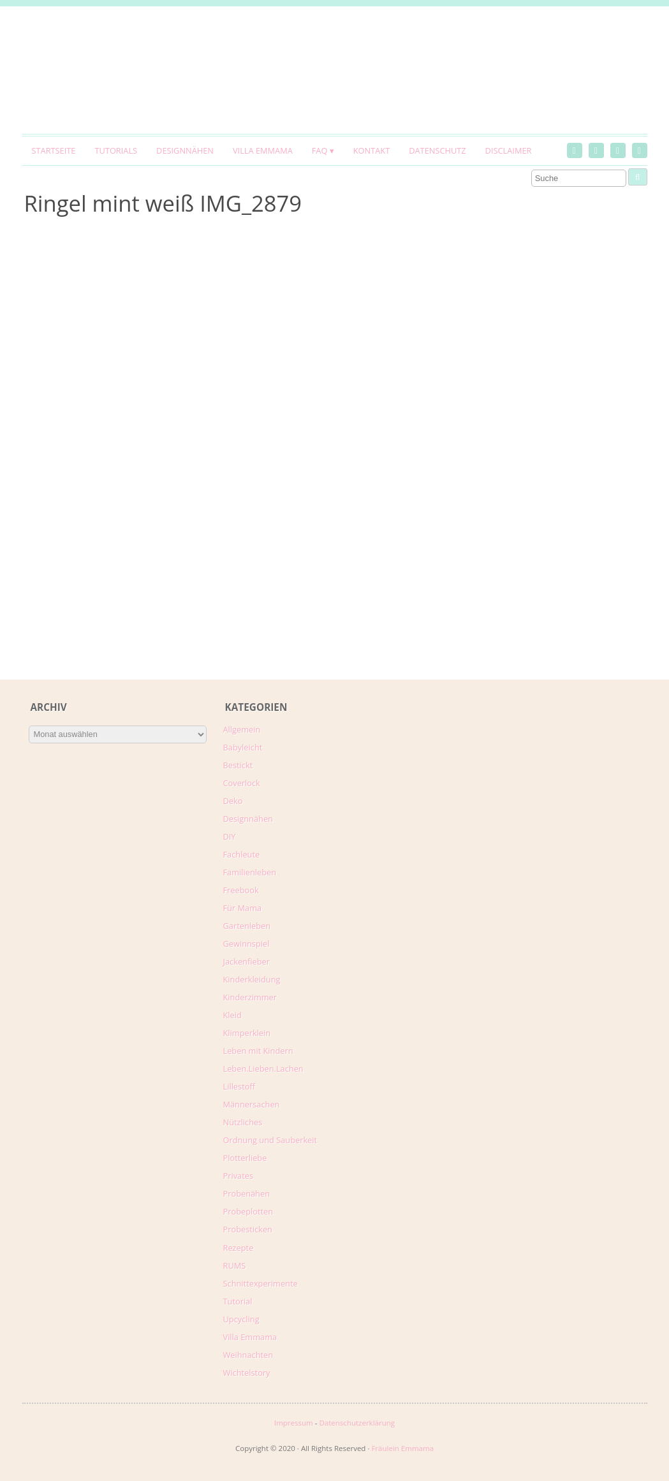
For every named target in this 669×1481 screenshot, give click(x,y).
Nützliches (243, 1122)
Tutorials (115, 150)
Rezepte (238, 1247)
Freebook (241, 890)
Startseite (54, 150)
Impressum (293, 1422)
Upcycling (241, 1319)
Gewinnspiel (246, 943)
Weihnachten (248, 1355)
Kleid (232, 1015)
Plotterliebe (245, 1158)
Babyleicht (243, 747)
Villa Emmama (263, 150)
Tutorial (238, 1301)
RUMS (234, 1265)
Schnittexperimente (260, 1283)
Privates (238, 1175)
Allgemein (242, 729)
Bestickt (238, 765)
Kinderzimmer (250, 997)
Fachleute (241, 854)
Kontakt (371, 150)
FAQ (320, 150)
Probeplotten (248, 1211)
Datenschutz (437, 150)
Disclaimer (508, 150)
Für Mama (242, 908)
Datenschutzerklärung (357, 1422)
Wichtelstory (246, 1372)
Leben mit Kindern (258, 1050)
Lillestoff (239, 1086)
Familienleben (250, 872)
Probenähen (246, 1193)
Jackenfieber (246, 961)
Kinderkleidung (252, 979)
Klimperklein (247, 1033)
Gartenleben (247, 925)
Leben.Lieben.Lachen (263, 1068)
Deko (233, 800)
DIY (229, 836)
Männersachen (251, 1104)
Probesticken (247, 1229)
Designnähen (185, 150)
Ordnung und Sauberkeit (270, 1140)
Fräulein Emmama (402, 1448)
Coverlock (241, 783)
